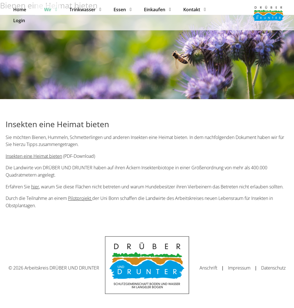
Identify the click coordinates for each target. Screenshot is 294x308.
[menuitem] (19, 9)
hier (35, 187)
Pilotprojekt (80, 198)
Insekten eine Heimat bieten (34, 156)
